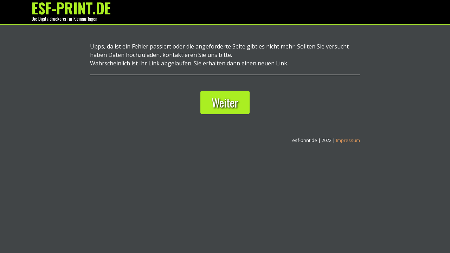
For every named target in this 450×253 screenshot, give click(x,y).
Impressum (348, 140)
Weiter (225, 102)
